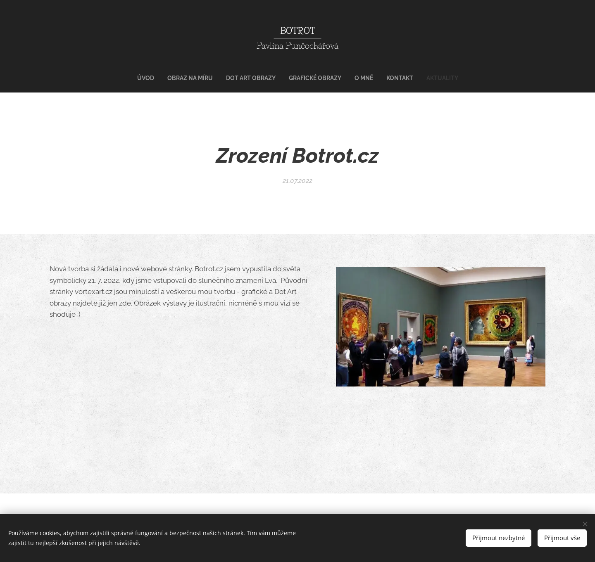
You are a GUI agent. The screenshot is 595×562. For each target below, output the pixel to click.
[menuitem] (261, 78)
